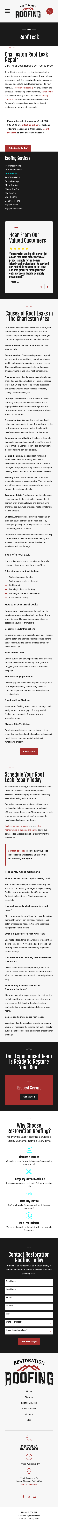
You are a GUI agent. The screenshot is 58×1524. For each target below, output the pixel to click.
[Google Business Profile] (34, 1496)
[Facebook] (23, 1496)
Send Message (29, 1341)
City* (8, 1314)
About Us (29, 1397)
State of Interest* (14, 1322)
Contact (29, 1414)
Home (29, 1391)
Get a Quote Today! (18, 148)
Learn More (29, 751)
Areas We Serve (29, 1408)
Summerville (47, 91)
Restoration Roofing (23, 88)
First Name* (11, 1281)
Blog (29, 1420)
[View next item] (48, 287)
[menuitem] (29, 166)
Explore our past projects (16, 826)
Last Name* (11, 1289)
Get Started (29, 1097)
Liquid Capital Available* (16, 1330)
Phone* (9, 1305)
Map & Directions (29, 1484)
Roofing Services (29, 1403)
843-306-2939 (29, 1449)
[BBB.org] (28, 1496)
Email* (9, 1297)
